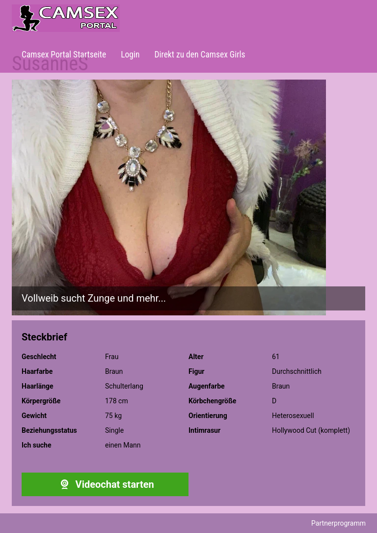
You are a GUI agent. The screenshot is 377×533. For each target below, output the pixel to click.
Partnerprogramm (338, 523)
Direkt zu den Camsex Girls (199, 54)
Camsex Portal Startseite (64, 54)
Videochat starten (105, 484)
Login (130, 54)
